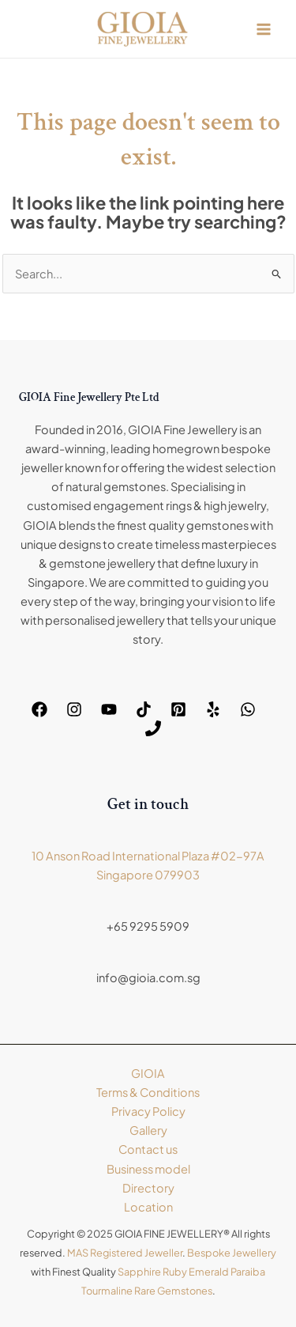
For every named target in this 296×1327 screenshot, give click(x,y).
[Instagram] (74, 709)
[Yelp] (213, 709)
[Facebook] (39, 709)
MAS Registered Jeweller (124, 1252)
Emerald (209, 1271)
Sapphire (139, 1271)
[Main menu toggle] (263, 29)
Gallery (148, 1130)
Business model (148, 1169)
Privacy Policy (148, 1111)
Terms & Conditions (148, 1092)
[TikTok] (144, 709)
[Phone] (153, 728)
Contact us (148, 1149)
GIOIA (148, 1073)
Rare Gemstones (173, 1290)
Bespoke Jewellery (231, 1252)
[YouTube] (109, 709)
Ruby (175, 1271)
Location (148, 1207)
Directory (148, 1188)
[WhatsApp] (248, 709)
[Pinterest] (178, 709)
